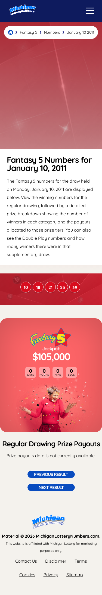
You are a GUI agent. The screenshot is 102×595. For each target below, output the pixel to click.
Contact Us (26, 561)
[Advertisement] (51, 94)
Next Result (51, 487)
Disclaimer (55, 561)
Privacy (51, 574)
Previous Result (51, 474)
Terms (81, 561)
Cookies (27, 574)
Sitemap (74, 574)
